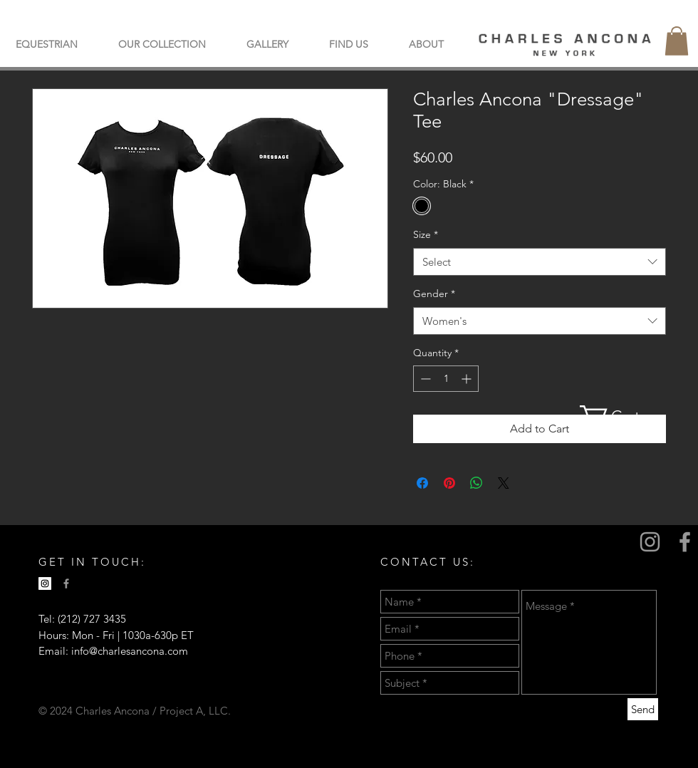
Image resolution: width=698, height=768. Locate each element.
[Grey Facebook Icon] (685, 542)
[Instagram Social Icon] (44, 583)
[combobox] (539, 262)
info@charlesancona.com (129, 651)
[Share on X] (503, 483)
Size (425, 234)
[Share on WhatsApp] (476, 483)
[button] (162, 44)
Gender (434, 293)
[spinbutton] (446, 378)
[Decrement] (424, 378)
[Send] (642, 709)
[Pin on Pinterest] (449, 483)
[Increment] (467, 378)
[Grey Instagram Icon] (650, 542)
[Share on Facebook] (422, 483)
